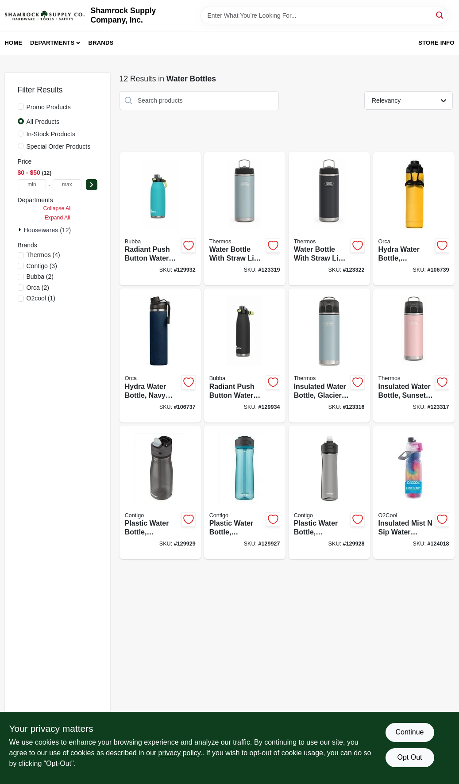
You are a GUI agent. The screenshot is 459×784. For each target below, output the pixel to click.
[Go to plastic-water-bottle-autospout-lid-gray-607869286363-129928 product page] (329, 493)
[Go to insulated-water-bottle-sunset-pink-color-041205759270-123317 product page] (414, 355)
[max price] (67, 184)
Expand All (57, 218)
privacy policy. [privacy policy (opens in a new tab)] (180, 753)
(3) (42, 265)
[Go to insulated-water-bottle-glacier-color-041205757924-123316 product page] (329, 355)
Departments (52, 42)
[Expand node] (21, 229)
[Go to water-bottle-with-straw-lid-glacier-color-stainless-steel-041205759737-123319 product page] (244, 219)
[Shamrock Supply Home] (45, 15)
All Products (43, 121)
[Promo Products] (21, 107)
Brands (101, 42)
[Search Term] (324, 15)
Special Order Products (59, 146)
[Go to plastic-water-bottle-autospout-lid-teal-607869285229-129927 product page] (244, 493)
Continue (409, 732)
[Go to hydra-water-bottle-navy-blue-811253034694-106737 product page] (160, 355)
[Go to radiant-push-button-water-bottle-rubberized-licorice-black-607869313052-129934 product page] (244, 355)
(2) (40, 276)
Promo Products (49, 107)
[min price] (32, 184)
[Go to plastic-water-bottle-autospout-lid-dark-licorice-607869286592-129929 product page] (160, 493)
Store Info (436, 42)
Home (14, 42)
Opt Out (409, 757)
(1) (41, 298)
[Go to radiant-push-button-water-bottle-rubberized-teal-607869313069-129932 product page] (160, 219)
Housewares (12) (47, 230)
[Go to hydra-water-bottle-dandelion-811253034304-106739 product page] (414, 219)
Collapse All (57, 208)
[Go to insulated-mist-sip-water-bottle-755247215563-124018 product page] (414, 493)
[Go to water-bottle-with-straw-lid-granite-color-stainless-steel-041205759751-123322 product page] (329, 219)
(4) (43, 254)
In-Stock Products (51, 134)
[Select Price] (91, 184)
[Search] (440, 15)
